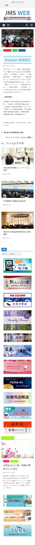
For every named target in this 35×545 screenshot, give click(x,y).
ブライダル (6, 461)
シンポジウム (22, 50)
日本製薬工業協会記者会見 (14, 201)
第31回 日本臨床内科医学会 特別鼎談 (17, 233)
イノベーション (7, 50)
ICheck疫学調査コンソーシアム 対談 (16, 168)
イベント (15, 50)
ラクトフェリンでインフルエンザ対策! (20, 137)
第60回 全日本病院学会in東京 (12, 132)
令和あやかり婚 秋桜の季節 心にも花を (17, 467)
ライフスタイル (14, 461)
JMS (14, 66)
